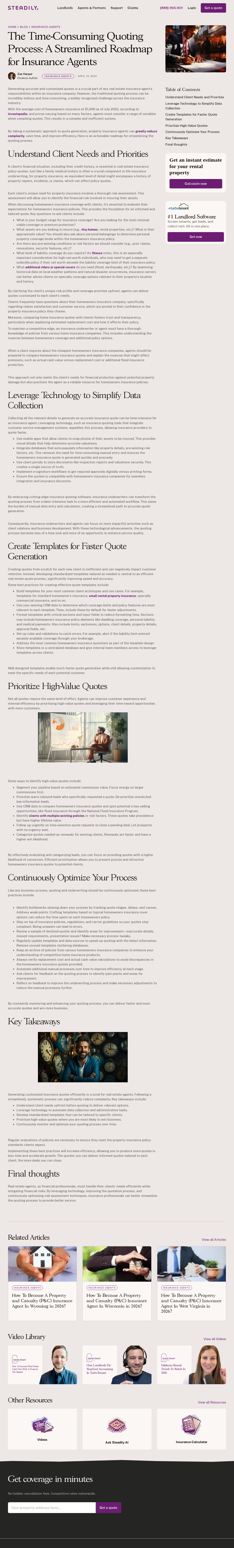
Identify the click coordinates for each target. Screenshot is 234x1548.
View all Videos (215, 1339)
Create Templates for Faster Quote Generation (191, 117)
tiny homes (89, 229)
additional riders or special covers (50, 267)
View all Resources (212, 1402)
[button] (65, 8)
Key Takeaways (176, 138)
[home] (23, 8)
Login (192, 8)
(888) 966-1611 (171, 8)
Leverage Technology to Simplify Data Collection (193, 106)
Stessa (97, 253)
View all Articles (214, 1239)
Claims (133, 8)
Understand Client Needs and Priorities (194, 97)
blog (24, 26)
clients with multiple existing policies (56, 815)
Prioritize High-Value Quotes (186, 125)
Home (12, 26)
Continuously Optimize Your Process (192, 132)
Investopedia (17, 114)
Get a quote (213, 8)
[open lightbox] (42, 1364)
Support (117, 8)
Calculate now (196, 183)
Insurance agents (45, 26)
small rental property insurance (112, 596)
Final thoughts (176, 144)
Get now (196, 237)
